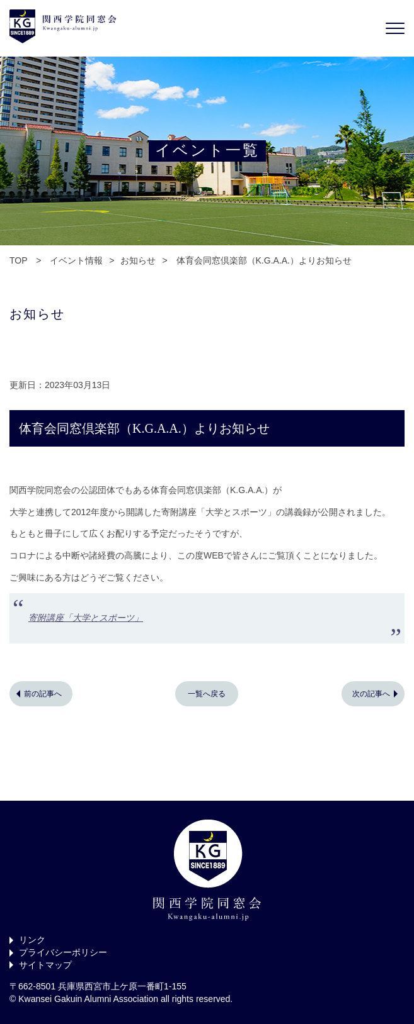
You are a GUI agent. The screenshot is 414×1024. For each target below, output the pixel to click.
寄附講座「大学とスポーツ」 (85, 618)
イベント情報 (76, 260)
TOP (18, 260)
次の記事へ (371, 693)
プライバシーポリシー (63, 952)
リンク (32, 940)
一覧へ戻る (207, 693)
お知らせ (138, 260)
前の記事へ (43, 693)
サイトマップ (45, 965)
